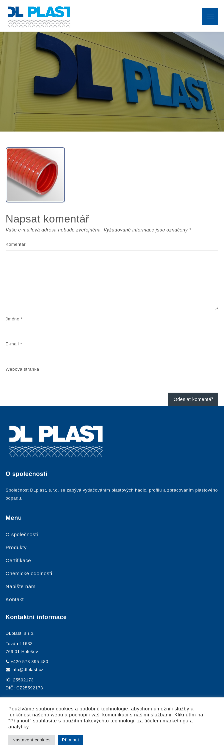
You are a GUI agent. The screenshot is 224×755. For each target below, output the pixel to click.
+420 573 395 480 (29, 661)
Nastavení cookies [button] (31, 739)
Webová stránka (22, 369)
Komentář (16, 244)
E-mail (14, 343)
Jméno (14, 318)
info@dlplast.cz (27, 669)
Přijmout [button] (70, 739)
